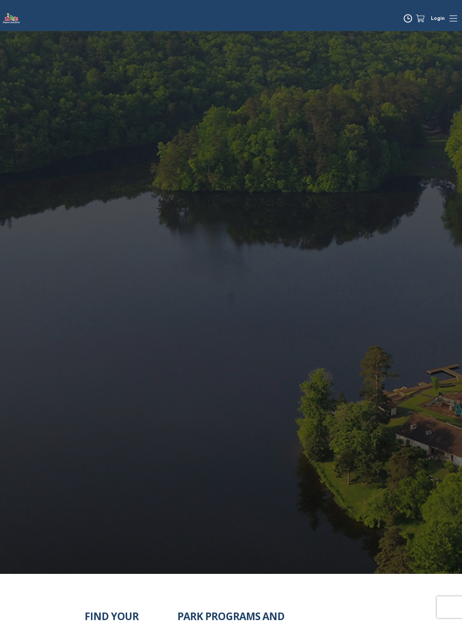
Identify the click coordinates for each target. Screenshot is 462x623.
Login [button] (438, 18)
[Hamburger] (453, 18)
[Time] (409, 18)
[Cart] (423, 18)
